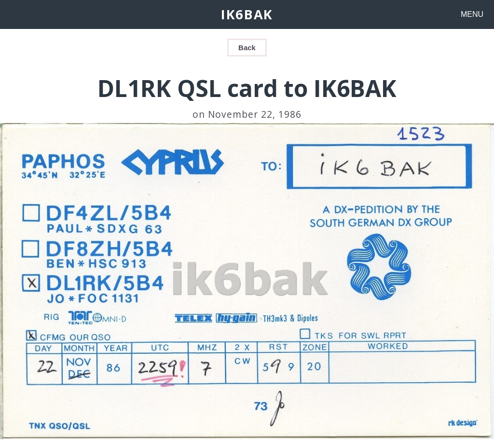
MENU (472, 14)
